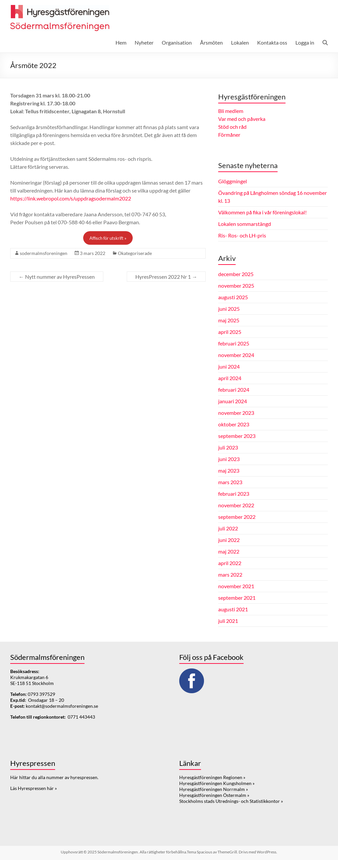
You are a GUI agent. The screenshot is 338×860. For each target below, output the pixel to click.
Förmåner (229, 134)
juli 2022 (228, 528)
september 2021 (236, 597)
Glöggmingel (232, 181)
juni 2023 (229, 459)
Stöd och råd (232, 127)
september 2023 (236, 436)
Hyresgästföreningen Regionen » (212, 777)
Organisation (177, 42)
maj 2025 (228, 320)
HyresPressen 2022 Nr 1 (166, 276)
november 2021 (236, 586)
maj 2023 (228, 470)
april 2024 (229, 378)
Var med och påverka (241, 119)
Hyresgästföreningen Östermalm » (214, 795)
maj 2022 (228, 551)
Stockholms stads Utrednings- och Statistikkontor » (231, 801)
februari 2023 (233, 493)
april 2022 (229, 563)
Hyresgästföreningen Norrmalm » (213, 789)
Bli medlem (230, 111)
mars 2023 (230, 482)
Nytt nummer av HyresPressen (57, 276)
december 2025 (236, 274)
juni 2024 (229, 366)
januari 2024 (232, 401)
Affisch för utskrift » (107, 238)
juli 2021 (228, 621)
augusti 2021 (233, 609)
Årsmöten (211, 42)
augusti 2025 (233, 297)
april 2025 (229, 332)
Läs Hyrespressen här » (33, 788)
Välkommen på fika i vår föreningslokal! (262, 212)
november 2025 (236, 285)
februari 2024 (233, 389)
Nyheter (144, 42)
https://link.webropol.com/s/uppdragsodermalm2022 (70, 198)
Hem (121, 42)
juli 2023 (228, 447)
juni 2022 (229, 540)
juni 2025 (229, 308)
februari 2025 (233, 343)
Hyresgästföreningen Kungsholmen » (216, 783)
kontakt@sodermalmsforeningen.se (62, 706)
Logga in (304, 42)
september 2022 (236, 517)
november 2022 (236, 505)
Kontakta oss (272, 42)
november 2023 (236, 413)
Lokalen (240, 42)
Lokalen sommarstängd (244, 224)
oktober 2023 (233, 424)
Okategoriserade (135, 253)
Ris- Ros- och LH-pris (242, 235)
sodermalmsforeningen (43, 253)
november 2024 (236, 355)
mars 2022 (230, 574)
